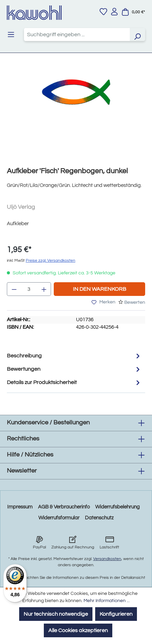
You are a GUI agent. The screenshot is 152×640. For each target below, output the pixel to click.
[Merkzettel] (103, 11)
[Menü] (11, 34)
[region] (76, 115)
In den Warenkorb (99, 289)
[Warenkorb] (133, 11)
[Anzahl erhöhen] (44, 289)
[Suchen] (137, 34)
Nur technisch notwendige (56, 614)
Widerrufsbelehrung (117, 506)
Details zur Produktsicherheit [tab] (74, 382)
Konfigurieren (116, 614)
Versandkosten (107, 559)
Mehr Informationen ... (107, 600)
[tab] (74, 356)
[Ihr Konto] (114, 11)
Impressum (20, 506)
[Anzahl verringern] (14, 289)
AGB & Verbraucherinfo (64, 506)
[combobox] (77, 34)
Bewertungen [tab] (74, 369)
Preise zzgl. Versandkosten (50, 260)
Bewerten (134, 302)
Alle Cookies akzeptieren (78, 630)
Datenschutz (99, 517)
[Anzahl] (29, 289)
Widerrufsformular (58, 517)
